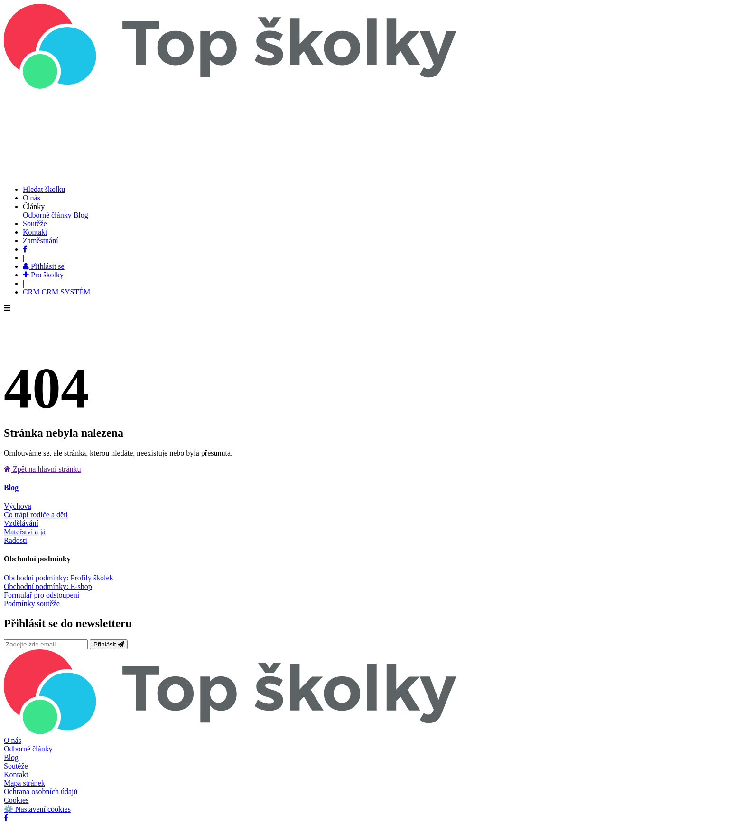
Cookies (16, 800)
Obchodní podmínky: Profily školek (58, 578)
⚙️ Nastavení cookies (37, 809)
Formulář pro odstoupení (41, 595)
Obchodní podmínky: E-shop (48, 586)
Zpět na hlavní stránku (42, 469)
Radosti (15, 540)
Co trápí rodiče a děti (36, 515)
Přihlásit (108, 644)
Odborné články (47, 215)
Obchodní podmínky (37, 559)
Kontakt (16, 774)
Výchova (17, 506)
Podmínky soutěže (32, 603)
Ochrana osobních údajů (41, 792)
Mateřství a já (25, 532)
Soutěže (16, 766)
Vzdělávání (21, 523)
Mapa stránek (24, 783)
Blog (81, 215)
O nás (12, 740)
